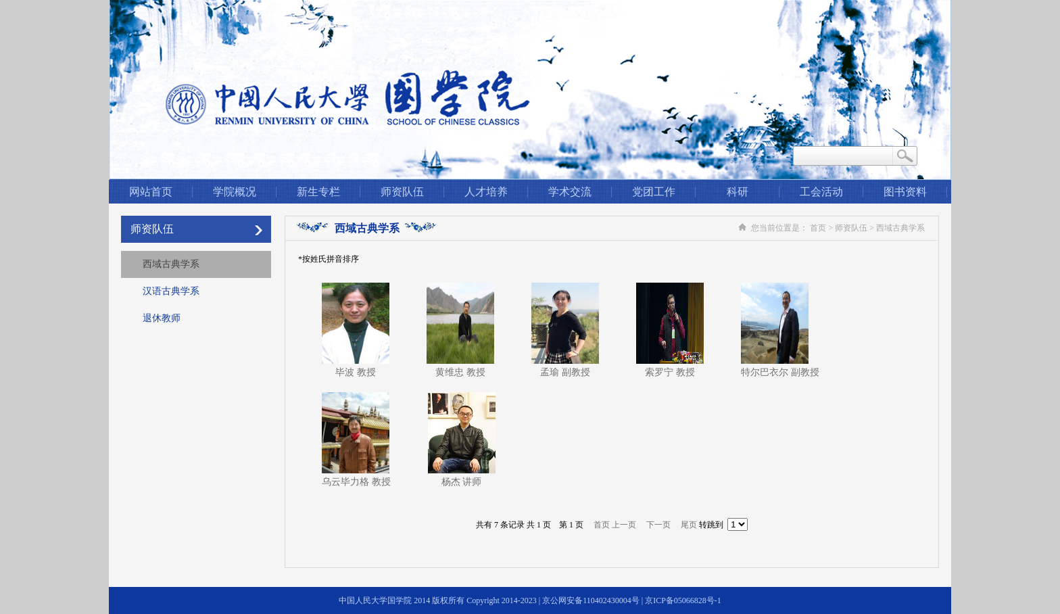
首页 (818, 228)
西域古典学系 (171, 264)
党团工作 (653, 191)
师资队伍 (402, 191)
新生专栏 (318, 191)
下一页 (658, 524)
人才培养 (486, 191)
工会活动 (821, 191)
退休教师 (161, 318)
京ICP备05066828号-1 (683, 600)
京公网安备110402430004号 (591, 600)
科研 (737, 191)
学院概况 (234, 191)
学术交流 (570, 191)
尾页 (689, 524)
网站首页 (150, 191)
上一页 (624, 524)
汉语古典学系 (171, 291)
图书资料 (905, 191)
